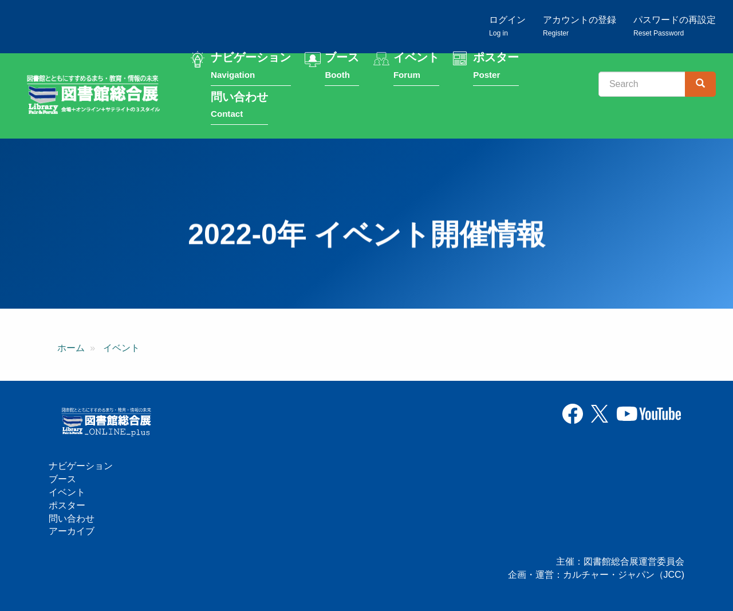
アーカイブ (71, 531)
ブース (342, 67)
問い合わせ (239, 106)
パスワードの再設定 (674, 26)
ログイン (507, 26)
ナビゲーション (251, 67)
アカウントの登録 (579, 26)
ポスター (496, 67)
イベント (416, 67)
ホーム (71, 352)
